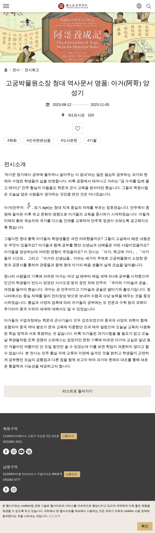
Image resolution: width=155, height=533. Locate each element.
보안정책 (54, 516)
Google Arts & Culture (29, 452)
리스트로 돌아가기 (77, 391)
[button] (139, 6)
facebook (6, 452)
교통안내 (68, 436)
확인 (145, 526)
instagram (14, 452)
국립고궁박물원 (73, 6)
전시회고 (32, 70)
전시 (16, 70)
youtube (21, 452)
